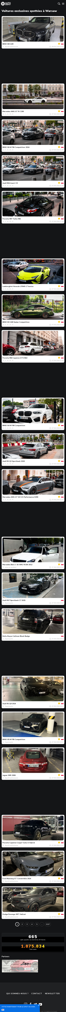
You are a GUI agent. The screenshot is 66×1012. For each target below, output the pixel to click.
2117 (48, 924)
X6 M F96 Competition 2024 (18, 147)
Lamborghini (7, 286)
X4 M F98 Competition (16, 425)
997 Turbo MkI (15, 219)
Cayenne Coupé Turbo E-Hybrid (22, 843)
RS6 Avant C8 (12, 183)
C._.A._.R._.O (9, 114)
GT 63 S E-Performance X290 (26, 497)
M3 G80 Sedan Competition (18, 322)
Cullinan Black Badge (21, 636)
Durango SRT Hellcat (17, 914)
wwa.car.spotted (10, 567)
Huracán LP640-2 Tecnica (23, 286)
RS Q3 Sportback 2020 (16, 461)
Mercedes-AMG (8, 111)
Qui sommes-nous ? (17, 993)
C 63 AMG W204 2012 (23, 565)
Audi (4, 183)
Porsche (5, 219)
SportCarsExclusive (11, 47)
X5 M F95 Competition (16, 739)
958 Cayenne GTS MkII (18, 358)
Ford (4, 878)
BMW (4, 44)
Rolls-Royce (7, 636)
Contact (36, 993)
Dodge (5, 914)
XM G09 (10, 44)
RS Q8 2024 (11, 704)
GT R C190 (19, 111)
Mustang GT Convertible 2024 (19, 878)
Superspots (9, 603)
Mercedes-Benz (8, 565)
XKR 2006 (12, 775)
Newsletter (52, 993)
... (41, 924)
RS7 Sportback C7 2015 (16, 600)
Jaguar (5, 775)
